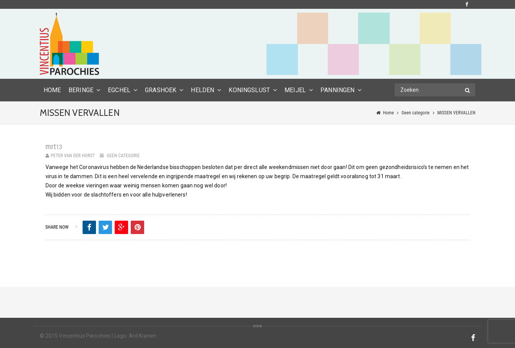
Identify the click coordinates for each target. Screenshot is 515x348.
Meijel (295, 90)
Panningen (337, 90)
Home (388, 112)
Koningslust (249, 90)
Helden (202, 90)
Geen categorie (415, 112)
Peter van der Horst (73, 155)
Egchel (119, 90)
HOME (52, 90)
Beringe (80, 90)
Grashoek (160, 90)
